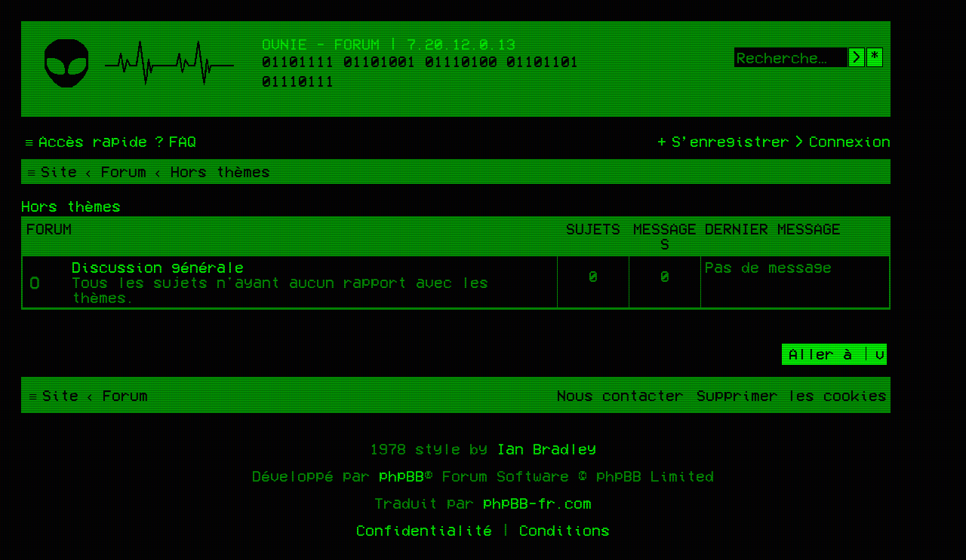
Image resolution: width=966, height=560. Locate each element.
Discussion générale (158, 267)
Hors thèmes (71, 206)
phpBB (401, 475)
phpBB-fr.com (537, 503)
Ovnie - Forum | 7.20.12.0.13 (388, 43)
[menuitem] (173, 141)
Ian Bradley (546, 448)
